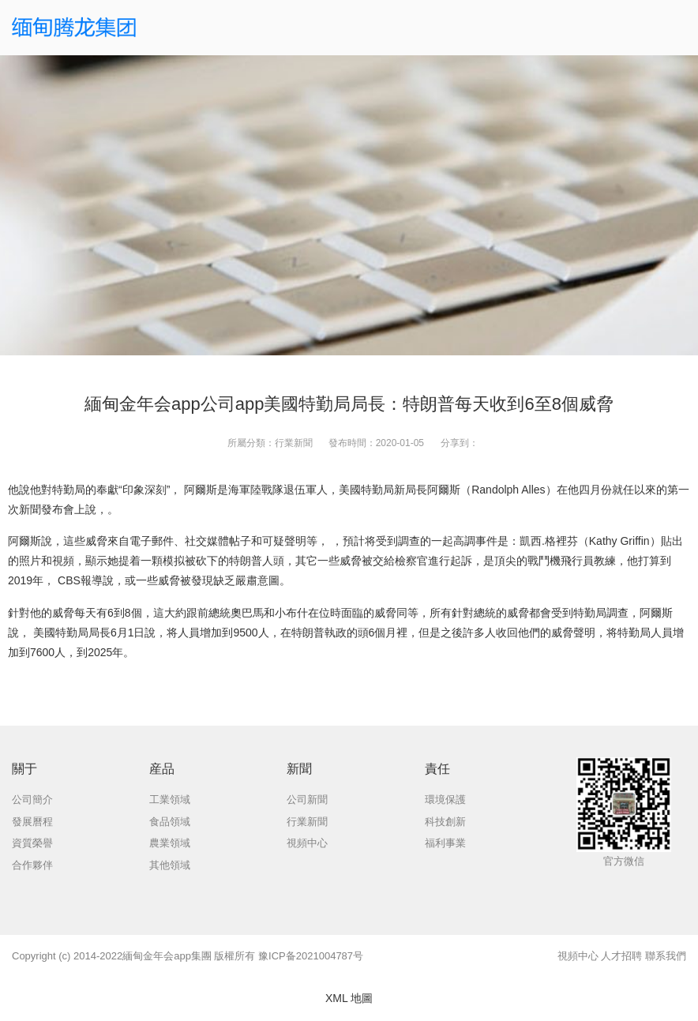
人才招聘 (621, 956)
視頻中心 (578, 956)
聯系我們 (665, 956)
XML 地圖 (349, 998)
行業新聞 (294, 443)
